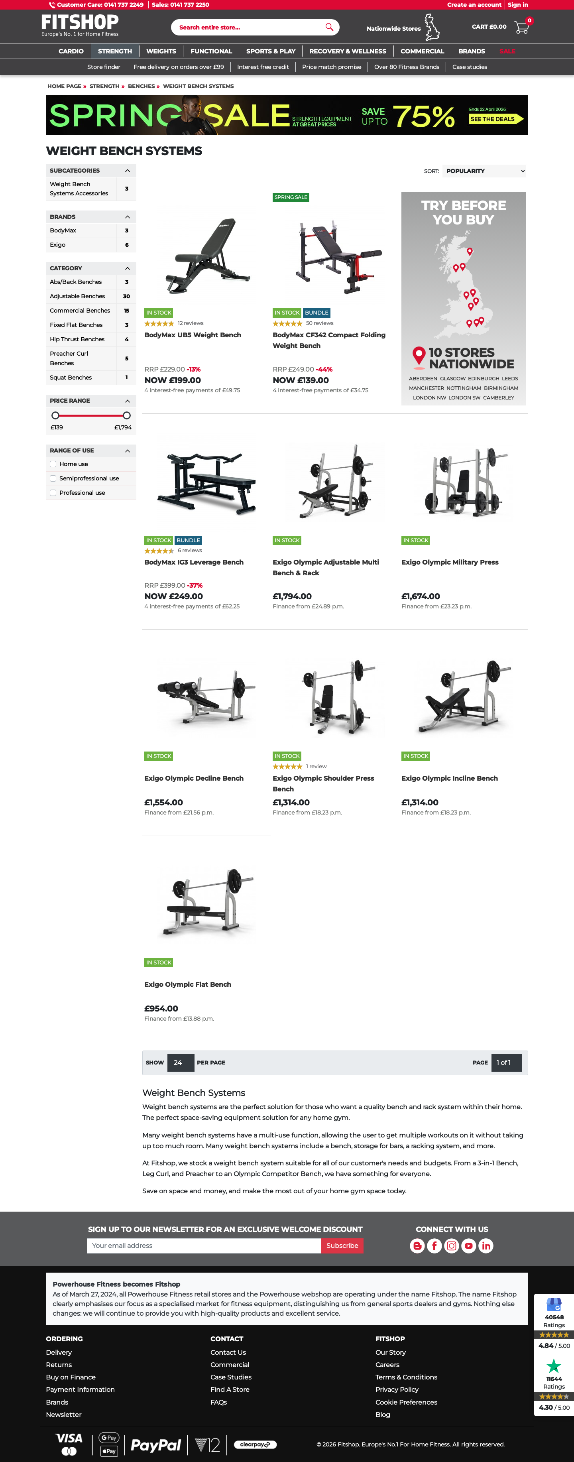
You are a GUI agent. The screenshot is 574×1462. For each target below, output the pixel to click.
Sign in (518, 4)
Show (155, 1066)
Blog (382, 1415)
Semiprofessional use (89, 482)
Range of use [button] (90, 454)
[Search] (252, 29)
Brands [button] (90, 220)
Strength (105, 90)
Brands (57, 1402)
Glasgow (453, 382)
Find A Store (230, 1389)
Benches (141, 90)
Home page (64, 90)
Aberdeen (423, 382)
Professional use (82, 496)
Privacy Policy (397, 1389)
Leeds (510, 382)
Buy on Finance (71, 1377)
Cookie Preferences (406, 1402)
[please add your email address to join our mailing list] (204, 1245)
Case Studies (231, 1377)
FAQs (218, 1402)
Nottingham (463, 392)
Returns (59, 1365)
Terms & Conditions (406, 1377)
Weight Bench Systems (198, 90)
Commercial (229, 1365)
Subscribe (342, 1245)
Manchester (426, 392)
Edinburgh (483, 382)
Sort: (431, 175)
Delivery (59, 1352)
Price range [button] (90, 404)
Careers (387, 1365)
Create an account (474, 4)
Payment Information (80, 1389)
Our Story (390, 1352)
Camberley (498, 401)
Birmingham (501, 392)
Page (480, 1066)
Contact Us (228, 1352)
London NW (429, 401)
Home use (73, 467)
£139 (57, 431)
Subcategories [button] (90, 174)
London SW (464, 401)
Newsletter (63, 1415)
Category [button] (90, 271)
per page (211, 1066)
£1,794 (123, 431)
